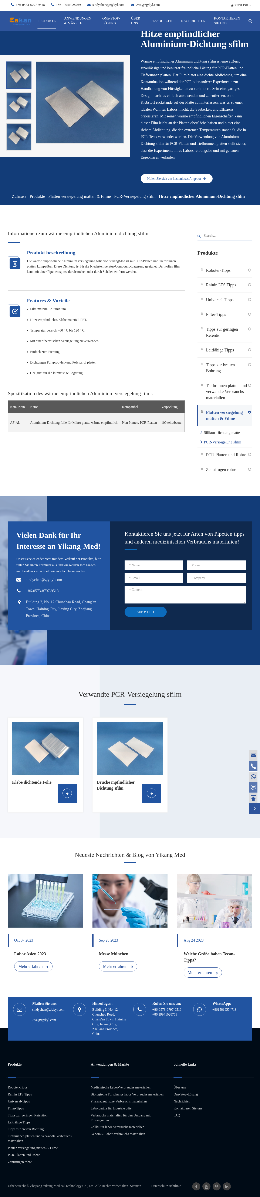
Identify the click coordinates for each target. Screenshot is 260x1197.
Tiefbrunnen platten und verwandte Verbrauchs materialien (226, 391)
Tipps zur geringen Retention (222, 332)
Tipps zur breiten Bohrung (220, 367)
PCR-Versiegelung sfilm (135, 196)
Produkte (47, 21)
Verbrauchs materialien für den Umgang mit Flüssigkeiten (121, 1117)
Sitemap (135, 1186)
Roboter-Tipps (218, 270)
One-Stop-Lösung (111, 21)
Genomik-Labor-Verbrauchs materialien (118, 1134)
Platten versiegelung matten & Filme (79, 196)
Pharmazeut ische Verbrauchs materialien (119, 1101)
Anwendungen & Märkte (77, 21)
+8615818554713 (224, 1009)
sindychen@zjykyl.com (108, 5)
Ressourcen (161, 21)
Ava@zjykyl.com (148, 5)
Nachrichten (193, 21)
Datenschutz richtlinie (166, 1186)
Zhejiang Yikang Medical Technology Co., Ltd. (62, 1186)
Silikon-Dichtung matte (220, 432)
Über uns (135, 21)
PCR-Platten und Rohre (226, 454)
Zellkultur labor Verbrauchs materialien (118, 1127)
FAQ (176, 1115)
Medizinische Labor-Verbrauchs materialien (121, 1087)
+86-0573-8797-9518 (30, 5)
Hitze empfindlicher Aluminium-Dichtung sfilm (202, 196)
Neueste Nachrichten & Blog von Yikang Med (130, 854)
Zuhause (19, 196)
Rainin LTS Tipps (221, 285)
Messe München (113, 954)
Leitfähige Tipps (220, 350)
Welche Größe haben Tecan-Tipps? (209, 957)
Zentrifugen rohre (221, 469)
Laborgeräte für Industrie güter (112, 1108)
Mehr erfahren (33, 966)
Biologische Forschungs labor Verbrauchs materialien (127, 1094)
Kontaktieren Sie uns (227, 21)
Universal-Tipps (219, 299)
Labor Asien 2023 (30, 954)
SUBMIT (145, 612)
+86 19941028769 (68, 5)
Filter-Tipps (216, 314)
